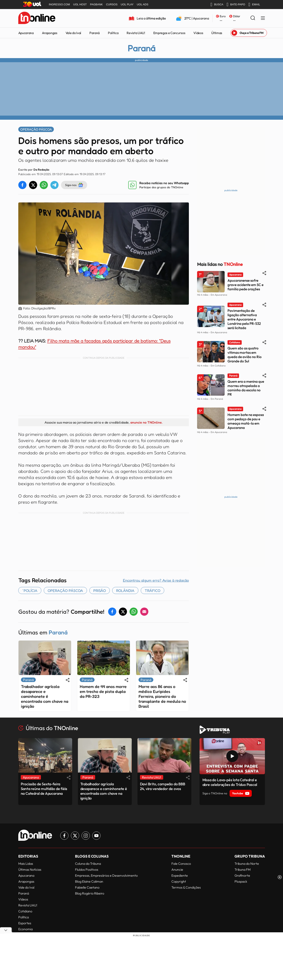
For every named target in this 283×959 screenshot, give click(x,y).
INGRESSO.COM (59, 4)
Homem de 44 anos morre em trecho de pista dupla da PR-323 (103, 691)
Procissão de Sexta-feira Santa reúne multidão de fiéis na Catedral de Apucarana (44, 789)
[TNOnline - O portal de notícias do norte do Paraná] (36, 18)
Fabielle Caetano (87, 887)
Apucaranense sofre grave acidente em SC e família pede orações (245, 284)
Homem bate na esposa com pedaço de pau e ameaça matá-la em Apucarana (246, 421)
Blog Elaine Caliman (89, 881)
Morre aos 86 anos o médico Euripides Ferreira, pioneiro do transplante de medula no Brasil (162, 696)
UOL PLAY (127, 4)
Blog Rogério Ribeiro (89, 893)
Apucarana (26, 33)
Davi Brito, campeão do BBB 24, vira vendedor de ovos (162, 786)
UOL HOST (80, 4)
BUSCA (216, 4)
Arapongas (49, 33)
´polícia (29, 590)
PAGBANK (96, 4)
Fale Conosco (181, 863)
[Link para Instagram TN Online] (86, 836)
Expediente (179, 875)
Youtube (240, 793)
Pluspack (240, 881)
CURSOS (112, 4)
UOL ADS (142, 4)
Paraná (94, 33)
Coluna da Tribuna (88, 863)
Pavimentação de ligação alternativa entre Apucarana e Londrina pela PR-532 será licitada (244, 319)
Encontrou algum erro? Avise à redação (156, 580)
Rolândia (125, 590)
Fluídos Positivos (86, 869)
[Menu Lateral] (263, 18)
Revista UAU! (136, 33)
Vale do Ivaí (73, 33)
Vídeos (198, 33)
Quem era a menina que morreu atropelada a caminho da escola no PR (246, 387)
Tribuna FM (242, 869)
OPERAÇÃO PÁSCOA (65, 590)
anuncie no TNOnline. (146, 422)
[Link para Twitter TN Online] (75, 836)
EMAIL (254, 4)
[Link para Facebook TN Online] (64, 836)
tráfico (152, 590)
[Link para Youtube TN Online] (96, 836)
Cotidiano (25, 911)
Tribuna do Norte (246, 863)
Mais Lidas (25, 863)
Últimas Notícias (29, 869)
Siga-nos (74, 185)
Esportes (24, 923)
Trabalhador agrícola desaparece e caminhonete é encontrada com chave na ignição (44, 696)
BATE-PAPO (235, 4)
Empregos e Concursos (169, 33)
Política (113, 33)
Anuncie (177, 869)
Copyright (178, 881)
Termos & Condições (186, 887)
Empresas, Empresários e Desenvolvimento (106, 875)
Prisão (99, 590)
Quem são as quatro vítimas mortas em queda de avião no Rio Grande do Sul (245, 354)
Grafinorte (242, 875)
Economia (25, 929)
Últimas (216, 33)
